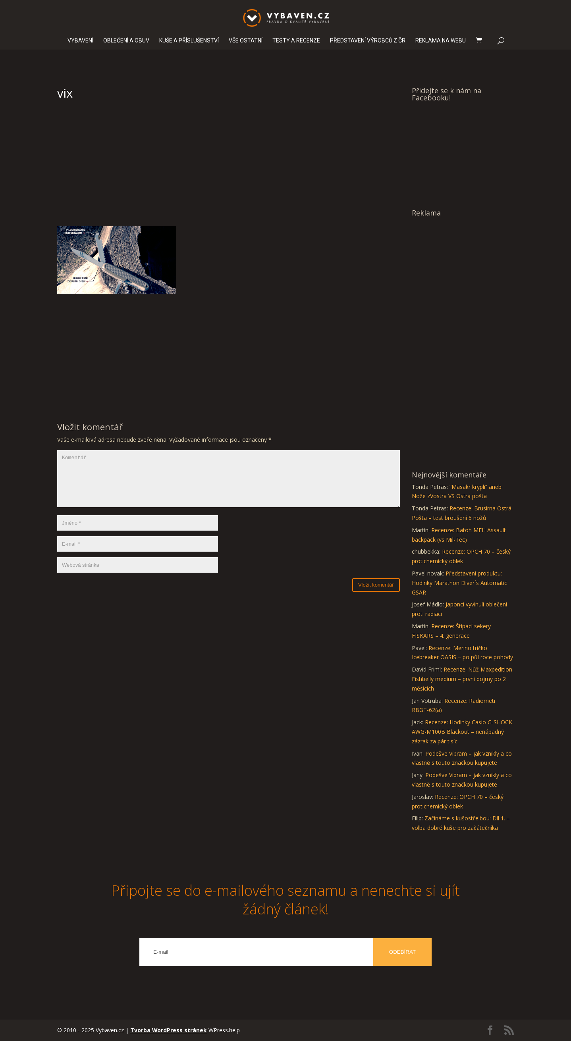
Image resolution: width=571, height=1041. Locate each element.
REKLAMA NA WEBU (440, 41)
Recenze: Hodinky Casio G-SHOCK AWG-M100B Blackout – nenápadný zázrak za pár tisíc (462, 731)
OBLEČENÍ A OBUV (126, 41)
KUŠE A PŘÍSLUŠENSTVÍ (189, 41)
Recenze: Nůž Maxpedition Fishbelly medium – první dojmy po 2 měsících (462, 679)
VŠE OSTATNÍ (245, 41)
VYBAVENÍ (80, 41)
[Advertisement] (228, 166)
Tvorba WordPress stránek (168, 1030)
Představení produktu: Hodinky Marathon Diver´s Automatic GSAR (459, 583)
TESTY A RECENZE (296, 41)
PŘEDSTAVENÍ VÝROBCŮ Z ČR (367, 41)
